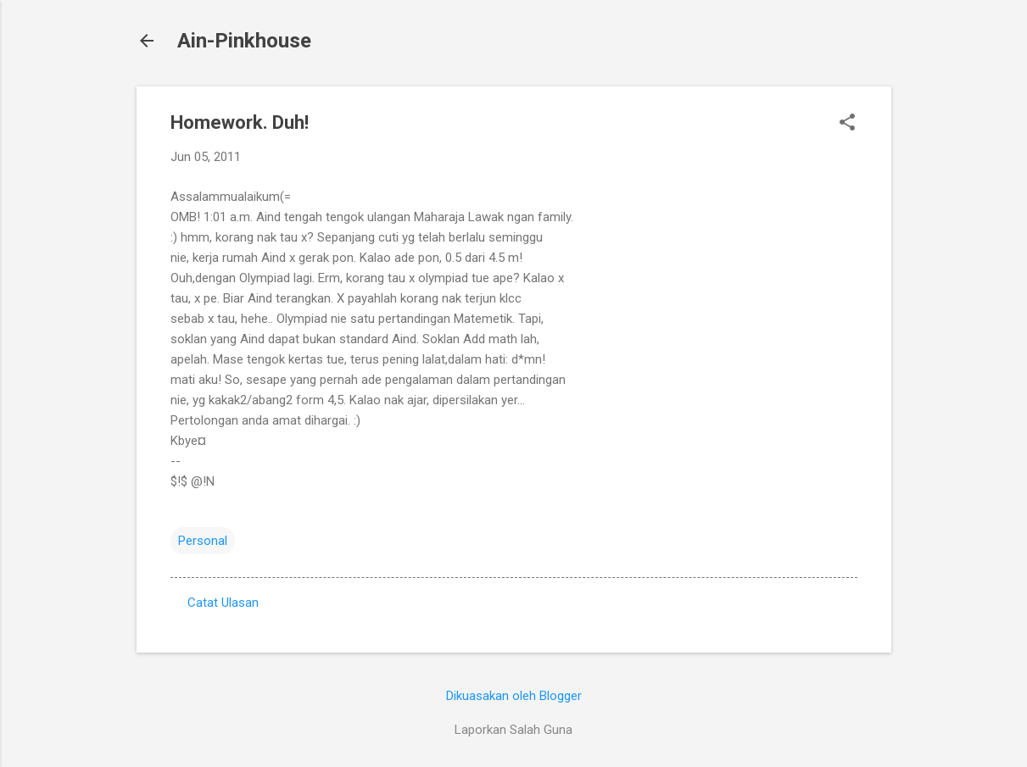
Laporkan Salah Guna (513, 729)
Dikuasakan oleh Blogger (514, 695)
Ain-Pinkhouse (244, 41)
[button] (847, 124)
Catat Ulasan (223, 602)
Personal (202, 540)
